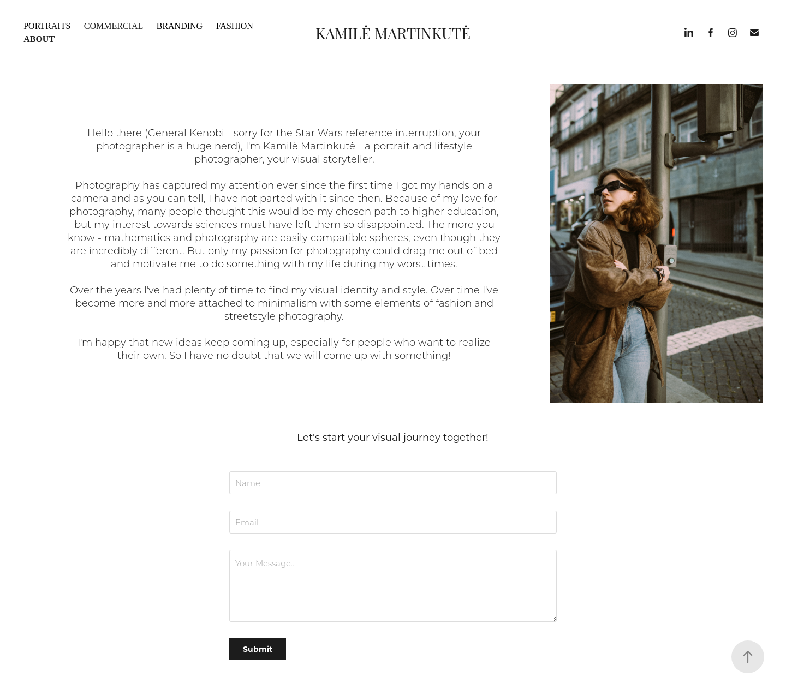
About (39, 39)
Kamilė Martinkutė (393, 32)
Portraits (46, 26)
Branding (180, 26)
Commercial (113, 26)
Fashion (234, 26)
